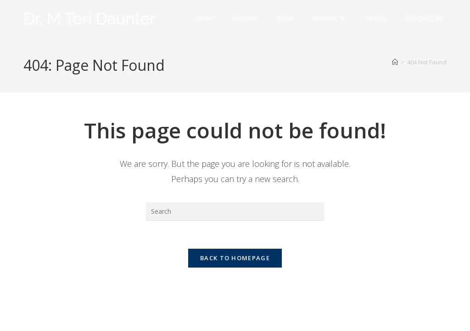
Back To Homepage (235, 258)
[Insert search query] (235, 211)
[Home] (395, 62)
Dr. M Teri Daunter (89, 18)
